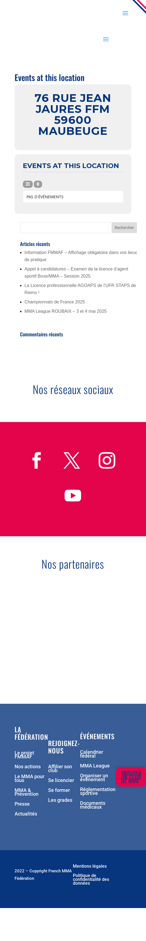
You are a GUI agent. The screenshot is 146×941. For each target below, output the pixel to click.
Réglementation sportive (97, 792)
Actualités (26, 814)
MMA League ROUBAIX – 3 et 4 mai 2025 (65, 311)
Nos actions (28, 767)
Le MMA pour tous (29, 779)
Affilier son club (60, 769)
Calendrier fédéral (91, 754)
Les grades (60, 800)
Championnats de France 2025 (54, 302)
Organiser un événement (94, 778)
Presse (22, 804)
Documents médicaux (92, 805)
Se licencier (61, 780)
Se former (59, 790)
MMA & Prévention (26, 792)
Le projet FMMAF (24, 755)
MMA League (95, 766)
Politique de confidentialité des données (91, 879)
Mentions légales (90, 866)
